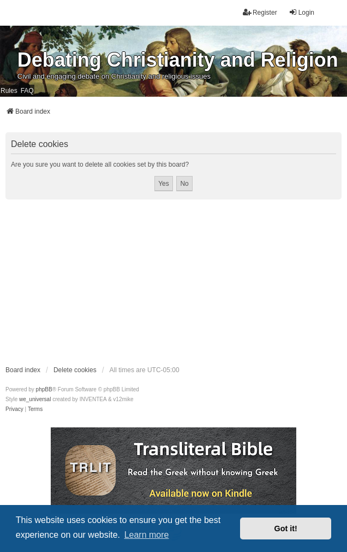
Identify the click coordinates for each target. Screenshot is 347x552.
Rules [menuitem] (9, 91)
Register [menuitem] (260, 12)
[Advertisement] (173, 282)
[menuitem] (14, 409)
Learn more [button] (146, 534)
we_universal (35, 399)
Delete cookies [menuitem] (75, 370)
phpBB (44, 389)
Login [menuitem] (301, 12)
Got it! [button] (285, 528)
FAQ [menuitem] (27, 91)
